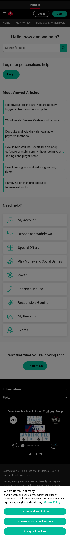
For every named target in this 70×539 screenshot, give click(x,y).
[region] (35, 512)
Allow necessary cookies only (35, 521)
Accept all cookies (35, 531)
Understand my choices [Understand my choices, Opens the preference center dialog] (35, 511)
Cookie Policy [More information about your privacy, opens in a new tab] (52, 502)
